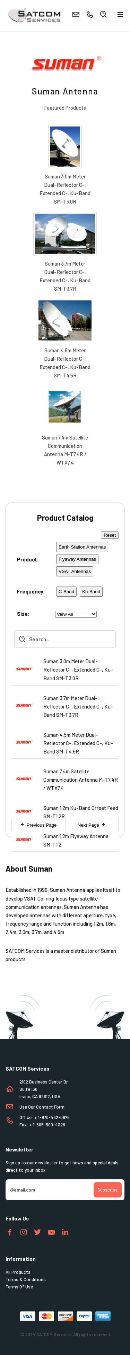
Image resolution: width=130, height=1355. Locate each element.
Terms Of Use (19, 1286)
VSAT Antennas (75, 571)
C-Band (66, 591)
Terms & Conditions (26, 1279)
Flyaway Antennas (77, 559)
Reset (110, 535)
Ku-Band (91, 591)
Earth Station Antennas (82, 547)
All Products (18, 1272)
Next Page (92, 824)
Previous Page (38, 824)
